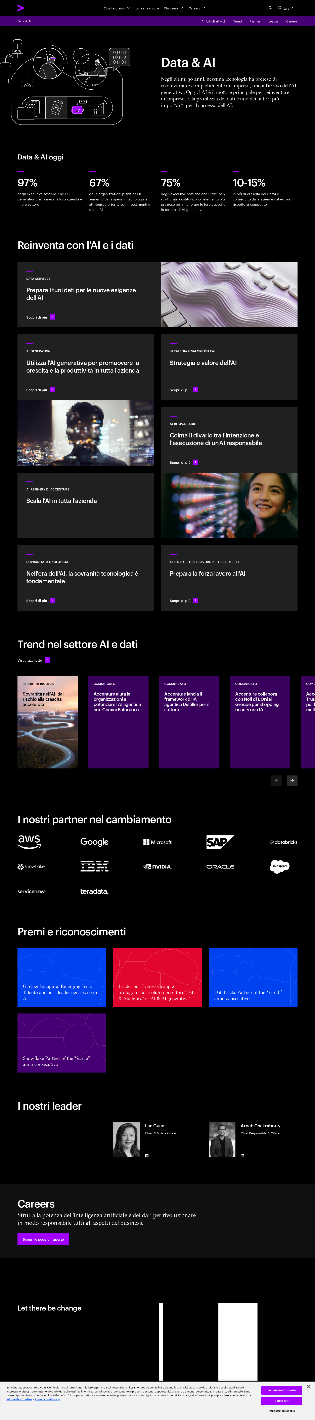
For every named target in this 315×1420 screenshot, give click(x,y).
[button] (43, 1239)
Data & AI (24, 21)
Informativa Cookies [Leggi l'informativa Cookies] (19, 1399)
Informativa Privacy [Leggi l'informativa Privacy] (47, 1399)
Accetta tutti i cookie (282, 1390)
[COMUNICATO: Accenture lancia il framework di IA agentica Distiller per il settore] (189, 722)
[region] (157, 1400)
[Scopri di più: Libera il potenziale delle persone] (229, 578)
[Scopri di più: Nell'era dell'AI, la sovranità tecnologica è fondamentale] (85, 578)
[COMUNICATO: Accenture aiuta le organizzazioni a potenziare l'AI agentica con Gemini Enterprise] (118, 722)
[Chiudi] (308, 1386)
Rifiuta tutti (281, 1401)
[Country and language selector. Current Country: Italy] (286, 8)
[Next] (292, 780)
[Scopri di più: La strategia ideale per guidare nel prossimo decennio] (229, 367)
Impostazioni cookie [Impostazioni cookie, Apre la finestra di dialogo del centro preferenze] (282, 1411)
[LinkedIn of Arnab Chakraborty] (242, 1155)
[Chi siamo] (174, 8)
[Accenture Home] (30, 7)
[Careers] (197, 8)
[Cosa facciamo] (117, 8)
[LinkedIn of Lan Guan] (146, 1155)
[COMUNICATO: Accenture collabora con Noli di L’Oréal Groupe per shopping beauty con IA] (260, 722)
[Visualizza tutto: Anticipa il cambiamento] (33, 660)
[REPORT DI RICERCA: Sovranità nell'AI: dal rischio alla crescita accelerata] (47, 722)
